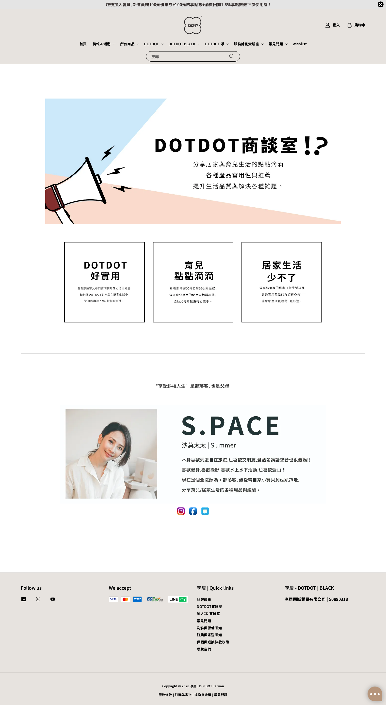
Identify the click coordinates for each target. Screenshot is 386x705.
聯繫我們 (204, 649)
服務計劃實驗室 (246, 44)
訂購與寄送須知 (209, 634)
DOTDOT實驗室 (209, 606)
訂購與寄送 (183, 694)
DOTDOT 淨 (214, 44)
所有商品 (127, 44)
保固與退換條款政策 (213, 641)
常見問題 (276, 44)
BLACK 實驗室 (208, 613)
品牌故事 (204, 599)
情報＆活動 (102, 44)
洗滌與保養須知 (209, 627)
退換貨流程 (202, 694)
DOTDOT (151, 44)
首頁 (83, 43)
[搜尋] (232, 56)
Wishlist (300, 43)
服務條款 (165, 694)
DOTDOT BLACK (181, 44)
